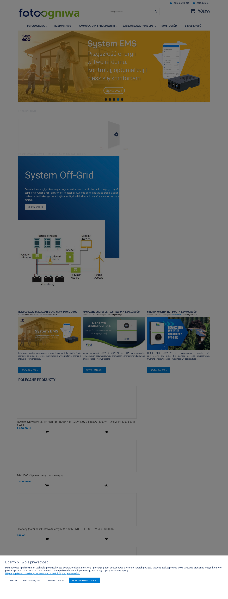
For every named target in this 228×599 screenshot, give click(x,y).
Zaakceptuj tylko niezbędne (24, 580)
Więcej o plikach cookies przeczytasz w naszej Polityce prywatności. (42, 573)
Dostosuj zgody (56, 580)
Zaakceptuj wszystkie (84, 580)
